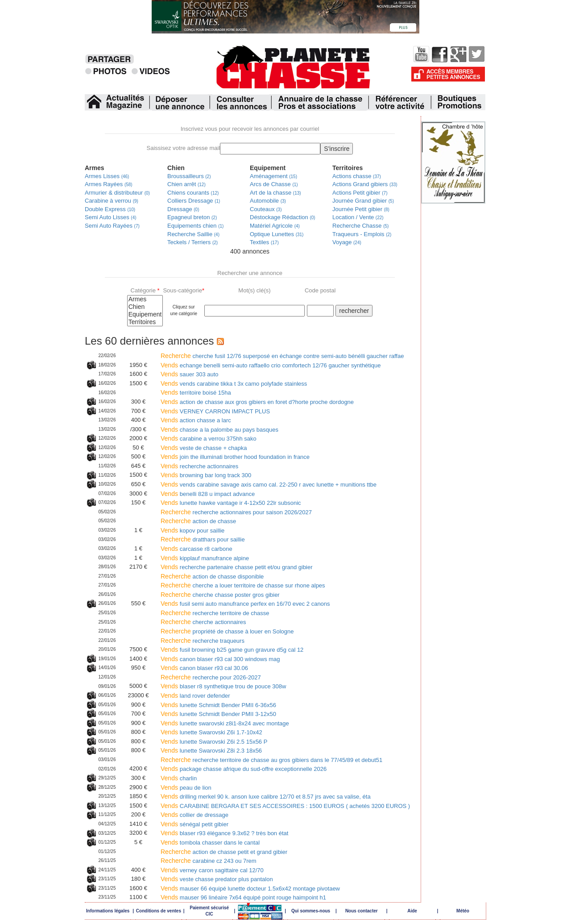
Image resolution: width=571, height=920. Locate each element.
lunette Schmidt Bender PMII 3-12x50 (228, 714)
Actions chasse (356, 176)
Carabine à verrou (111, 200)
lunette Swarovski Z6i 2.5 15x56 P (224, 741)
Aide (412, 910)
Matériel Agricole (275, 225)
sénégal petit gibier (204, 824)
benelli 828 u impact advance (217, 494)
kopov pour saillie (202, 530)
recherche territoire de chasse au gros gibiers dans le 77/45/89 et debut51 (288, 760)
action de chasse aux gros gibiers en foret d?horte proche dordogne (267, 402)
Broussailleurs (189, 176)
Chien (145, 307)
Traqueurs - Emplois (361, 234)
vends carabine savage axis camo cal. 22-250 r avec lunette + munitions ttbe (278, 484)
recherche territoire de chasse (231, 613)
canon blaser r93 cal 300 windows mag (230, 659)
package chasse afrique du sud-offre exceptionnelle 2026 (253, 769)
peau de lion (195, 787)
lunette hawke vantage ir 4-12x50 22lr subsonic (240, 503)
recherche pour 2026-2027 (227, 677)
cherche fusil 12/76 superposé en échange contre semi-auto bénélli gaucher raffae (298, 356)
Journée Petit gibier (360, 209)
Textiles (264, 242)
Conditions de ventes (158, 910)
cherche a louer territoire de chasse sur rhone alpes (259, 585)
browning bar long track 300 (215, 475)
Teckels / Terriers (192, 242)
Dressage (183, 209)
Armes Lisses (107, 176)
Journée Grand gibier (363, 200)
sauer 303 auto (199, 374)
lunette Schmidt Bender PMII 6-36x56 (228, 705)
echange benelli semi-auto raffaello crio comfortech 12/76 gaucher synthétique (280, 365)
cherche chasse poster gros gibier (236, 594)
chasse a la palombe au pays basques (229, 429)
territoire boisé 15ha (205, 392)
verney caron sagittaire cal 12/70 (222, 870)
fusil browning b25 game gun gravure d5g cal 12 (242, 649)
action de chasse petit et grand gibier (240, 852)
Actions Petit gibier (360, 192)
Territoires (145, 322)
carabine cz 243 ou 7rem (225, 861)
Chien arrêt (186, 184)
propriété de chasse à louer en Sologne (243, 631)
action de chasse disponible (228, 576)
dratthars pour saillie (219, 539)
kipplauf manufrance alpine (214, 558)
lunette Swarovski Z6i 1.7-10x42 (221, 732)
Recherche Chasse (360, 225)
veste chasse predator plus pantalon (226, 879)
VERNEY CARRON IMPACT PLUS (225, 411)
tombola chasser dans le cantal (220, 842)
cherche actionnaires (219, 622)
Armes (145, 299)
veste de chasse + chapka (213, 448)
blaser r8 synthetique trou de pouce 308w (233, 686)
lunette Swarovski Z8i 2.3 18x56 (221, 750)
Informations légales (107, 910)
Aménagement (273, 176)
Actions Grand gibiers (364, 184)
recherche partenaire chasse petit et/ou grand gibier (246, 567)
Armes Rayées (108, 184)
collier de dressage (204, 815)
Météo (462, 910)
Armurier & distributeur (117, 192)
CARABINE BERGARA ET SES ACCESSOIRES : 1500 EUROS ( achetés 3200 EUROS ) (295, 806)
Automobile (268, 200)
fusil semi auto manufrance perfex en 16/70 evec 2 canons (255, 603)
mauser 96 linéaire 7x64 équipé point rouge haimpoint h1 (253, 897)
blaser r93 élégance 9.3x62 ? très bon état (234, 833)
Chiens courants (193, 192)
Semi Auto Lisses (111, 217)
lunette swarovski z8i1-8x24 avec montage (234, 723)
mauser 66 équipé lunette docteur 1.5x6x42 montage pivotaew (260, 888)
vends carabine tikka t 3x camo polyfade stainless (243, 383)
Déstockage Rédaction (282, 217)
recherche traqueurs (218, 640)
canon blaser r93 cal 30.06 (214, 668)
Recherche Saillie (193, 234)
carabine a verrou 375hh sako (218, 438)
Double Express (110, 209)
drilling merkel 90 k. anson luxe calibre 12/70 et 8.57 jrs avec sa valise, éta (275, 796)
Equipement (145, 314)
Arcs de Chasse (274, 184)
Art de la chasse (275, 192)
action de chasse (214, 521)
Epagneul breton (192, 217)
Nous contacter (361, 910)
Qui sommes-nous (310, 910)
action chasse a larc (205, 420)
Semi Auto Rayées (112, 225)
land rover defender (205, 695)
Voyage (346, 242)
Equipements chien (195, 225)
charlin (188, 778)
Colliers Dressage (193, 200)
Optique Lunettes (276, 234)
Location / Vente (358, 217)
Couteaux (266, 209)
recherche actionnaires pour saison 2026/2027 (252, 512)
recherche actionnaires (209, 466)
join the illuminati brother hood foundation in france (245, 457)
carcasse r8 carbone (206, 548)
